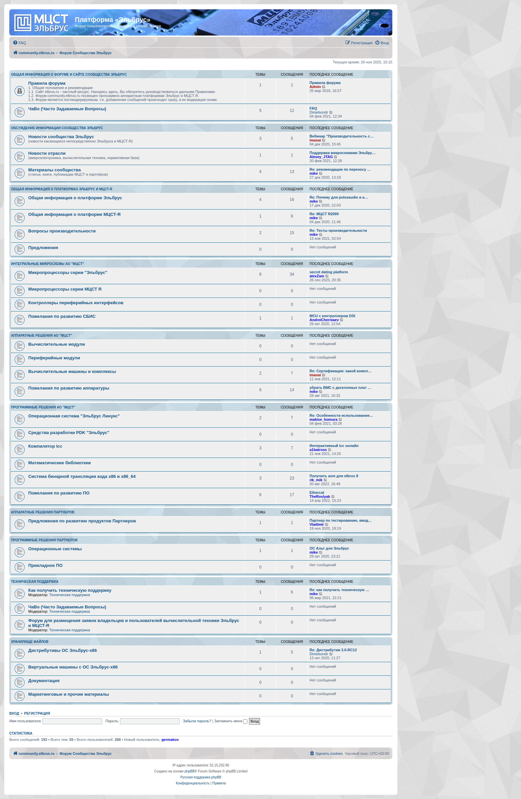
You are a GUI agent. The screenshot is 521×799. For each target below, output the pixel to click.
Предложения (43, 247)
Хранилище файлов (30, 642)
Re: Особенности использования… (341, 415)
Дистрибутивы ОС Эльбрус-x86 (62, 650)
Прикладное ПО (45, 565)
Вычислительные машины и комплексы (72, 371)
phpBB (190, 771)
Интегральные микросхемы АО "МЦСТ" (47, 264)
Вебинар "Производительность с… (342, 136)
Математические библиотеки (59, 462)
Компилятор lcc (45, 446)
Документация (44, 680)
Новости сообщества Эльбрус (61, 136)
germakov (170, 740)
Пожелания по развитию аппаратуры (68, 388)
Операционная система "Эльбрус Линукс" (74, 415)
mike (314, 173)
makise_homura (323, 419)
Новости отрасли (46, 153)
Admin (315, 87)
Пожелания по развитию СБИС (62, 316)
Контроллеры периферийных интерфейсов (75, 302)
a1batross (318, 450)
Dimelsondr (319, 112)
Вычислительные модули (56, 344)
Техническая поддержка (35, 581)
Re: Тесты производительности (338, 230)
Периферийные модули (54, 357)
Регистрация (37, 713)
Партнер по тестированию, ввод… (341, 520)
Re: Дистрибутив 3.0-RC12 (333, 650)
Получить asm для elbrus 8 (334, 476)
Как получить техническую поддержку (69, 590)
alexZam (317, 276)
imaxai (315, 140)
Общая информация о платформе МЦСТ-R (74, 214)
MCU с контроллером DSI (332, 316)
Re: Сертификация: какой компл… (340, 371)
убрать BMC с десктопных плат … (340, 388)
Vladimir (317, 524)
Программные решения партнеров (44, 540)
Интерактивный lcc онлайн (334, 446)
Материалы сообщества (54, 169)
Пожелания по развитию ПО (58, 492)
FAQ (313, 108)
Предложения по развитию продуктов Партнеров (82, 520)
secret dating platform (329, 272)
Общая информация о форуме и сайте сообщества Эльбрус (69, 74)
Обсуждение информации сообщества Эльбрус (57, 128)
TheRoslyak (320, 496)
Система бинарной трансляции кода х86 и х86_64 (82, 476)
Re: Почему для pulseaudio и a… (339, 197)
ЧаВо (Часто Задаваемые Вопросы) (67, 108)
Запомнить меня (230, 721)
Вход (14, 713)
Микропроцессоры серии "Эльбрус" (67, 272)
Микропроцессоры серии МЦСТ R (65, 289)
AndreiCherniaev (324, 320)
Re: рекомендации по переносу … (340, 169)
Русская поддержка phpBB (200, 777)
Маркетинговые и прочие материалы (68, 694)
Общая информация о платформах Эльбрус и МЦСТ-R (61, 189)
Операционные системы (55, 548)
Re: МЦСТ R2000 (324, 214)
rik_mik (316, 480)
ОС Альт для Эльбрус (329, 548)
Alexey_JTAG (321, 157)
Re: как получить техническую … (339, 590)
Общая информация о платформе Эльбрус (75, 197)
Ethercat (317, 492)
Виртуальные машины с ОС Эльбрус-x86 (73, 667)
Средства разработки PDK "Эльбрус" (68, 432)
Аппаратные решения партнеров (42, 512)
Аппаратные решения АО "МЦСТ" (41, 335)
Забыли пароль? (197, 721)
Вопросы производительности (62, 230)
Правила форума (46, 83)
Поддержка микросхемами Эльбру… (343, 153)
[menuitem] (19, 43)
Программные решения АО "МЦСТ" (43, 407)
